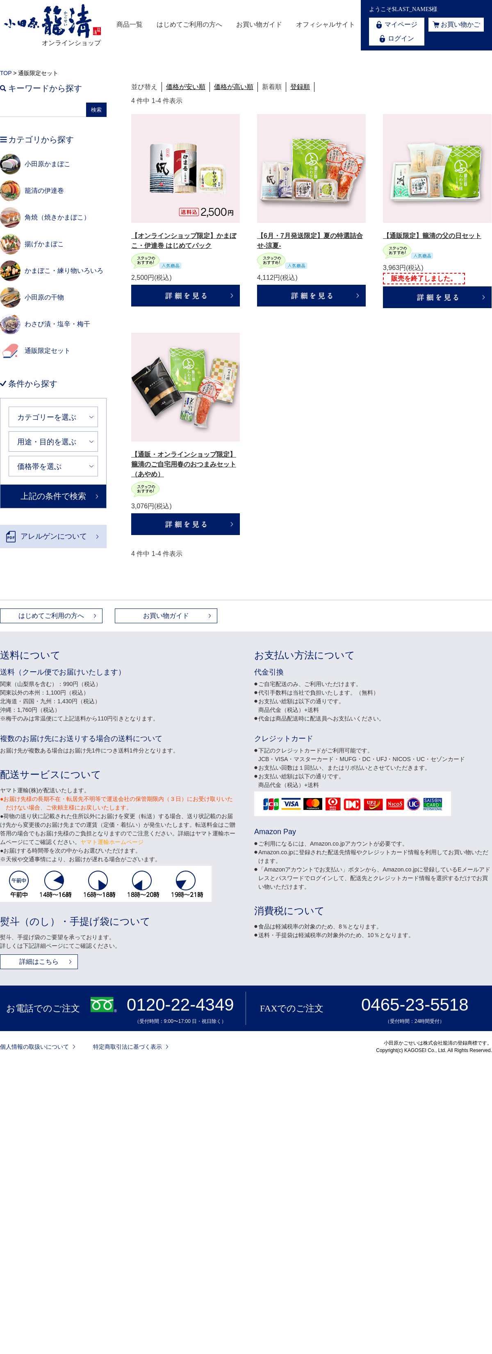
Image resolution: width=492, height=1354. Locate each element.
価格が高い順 (233, 86)
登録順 (300, 86)
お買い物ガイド (259, 24)
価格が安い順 (185, 86)
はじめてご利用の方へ (189, 24)
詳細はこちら (39, 961)
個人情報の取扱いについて (34, 1046)
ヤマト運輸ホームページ (112, 842)
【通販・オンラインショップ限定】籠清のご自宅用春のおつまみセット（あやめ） (183, 464)
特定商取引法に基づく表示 (127, 1046)
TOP (5, 73)
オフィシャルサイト (325, 24)
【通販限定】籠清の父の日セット (432, 235)
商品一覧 (129, 24)
